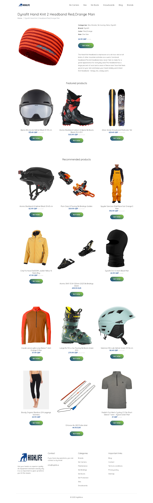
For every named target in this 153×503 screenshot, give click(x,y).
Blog (121, 6)
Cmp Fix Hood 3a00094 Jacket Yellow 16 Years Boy (36, 274)
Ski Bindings (82, 472)
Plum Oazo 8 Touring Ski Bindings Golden (76, 208)
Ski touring (101, 27)
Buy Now (85, 48)
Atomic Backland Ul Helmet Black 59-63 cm (36, 208)
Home (20, 20)
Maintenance (82, 468)
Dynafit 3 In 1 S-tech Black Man (117, 273)
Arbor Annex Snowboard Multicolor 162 (117, 132)
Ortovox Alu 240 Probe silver (77, 427)
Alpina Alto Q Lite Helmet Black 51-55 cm (36, 132)
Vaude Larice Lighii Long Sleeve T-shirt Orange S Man (36, 351)
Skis (85, 6)
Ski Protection (83, 480)
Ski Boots (95, 6)
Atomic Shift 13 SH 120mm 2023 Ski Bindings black (76, 287)
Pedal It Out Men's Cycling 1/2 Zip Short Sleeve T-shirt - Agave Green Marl (117, 415)
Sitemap (111, 476)
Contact (111, 464)
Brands (130, 6)
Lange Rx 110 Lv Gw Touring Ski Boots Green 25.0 (77, 351)
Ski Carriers (74, 6)
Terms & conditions (115, 468)
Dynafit (113, 27)
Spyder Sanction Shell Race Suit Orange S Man (117, 209)
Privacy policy (113, 472)
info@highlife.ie (53, 467)
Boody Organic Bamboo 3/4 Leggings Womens (36, 415)
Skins (108, 27)
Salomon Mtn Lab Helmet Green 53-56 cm (117, 350)
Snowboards (108, 6)
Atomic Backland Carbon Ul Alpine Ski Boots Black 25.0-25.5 (76, 133)
